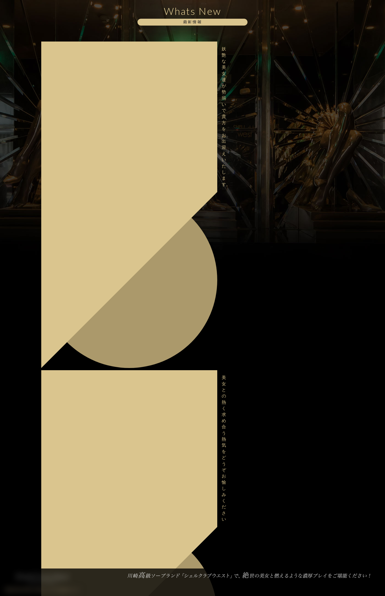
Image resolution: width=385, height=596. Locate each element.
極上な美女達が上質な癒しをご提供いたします (78, 101)
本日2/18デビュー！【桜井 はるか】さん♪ (77, 236)
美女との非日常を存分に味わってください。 (78, 402)
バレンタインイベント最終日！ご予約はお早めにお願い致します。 (78, 319)
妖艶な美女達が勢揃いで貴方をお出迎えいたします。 (78, 48)
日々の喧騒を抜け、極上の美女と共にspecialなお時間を (78, 384)
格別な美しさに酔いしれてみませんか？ (76, 166)
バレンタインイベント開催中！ (72, 352)
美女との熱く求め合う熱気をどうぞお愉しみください (78, 66)
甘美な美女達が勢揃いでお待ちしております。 (78, 184)
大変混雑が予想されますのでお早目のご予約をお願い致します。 (78, 219)
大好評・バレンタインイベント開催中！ (76, 337)
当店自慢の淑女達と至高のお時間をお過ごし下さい (78, 83)
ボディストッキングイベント (70, 116)
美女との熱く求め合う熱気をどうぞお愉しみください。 (78, 149)
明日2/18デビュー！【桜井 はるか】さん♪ (77, 254)
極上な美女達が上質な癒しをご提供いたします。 (78, 201)
